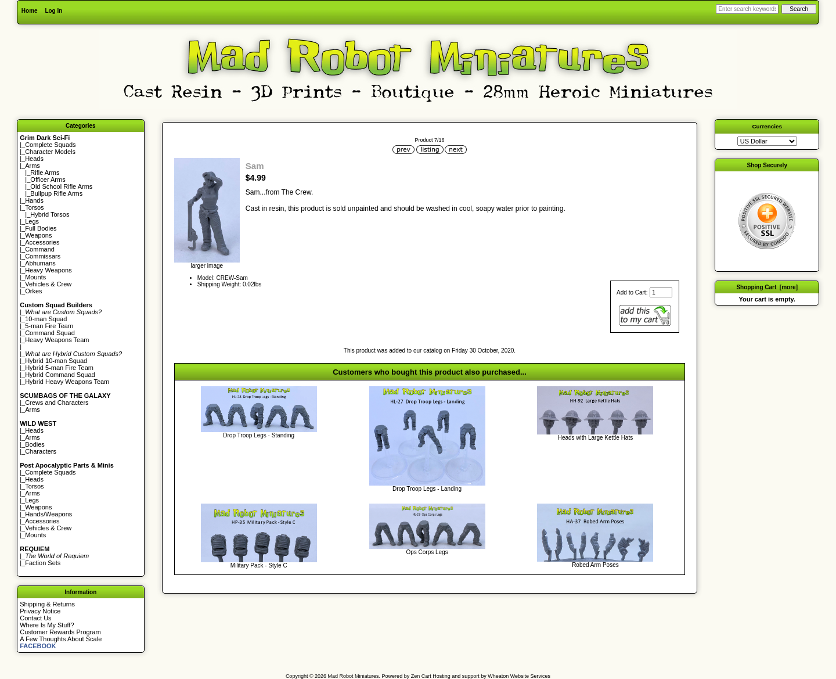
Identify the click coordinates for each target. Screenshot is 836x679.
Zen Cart (421, 676)
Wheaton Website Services (519, 676)
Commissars (42, 256)
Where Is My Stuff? (47, 624)
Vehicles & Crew (48, 284)
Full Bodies (40, 228)
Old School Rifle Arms (61, 186)
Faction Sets (42, 562)
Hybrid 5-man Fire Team (59, 367)
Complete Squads (50, 144)
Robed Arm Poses (595, 565)
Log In (53, 11)
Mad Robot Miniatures (353, 676)
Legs (32, 221)
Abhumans (40, 263)
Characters (40, 451)
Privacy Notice (40, 611)
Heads (34, 158)
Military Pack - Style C (258, 565)
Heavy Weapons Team (57, 339)
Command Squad (50, 332)
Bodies (35, 444)
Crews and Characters (56, 402)
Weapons (38, 235)
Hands (34, 200)
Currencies (767, 126)
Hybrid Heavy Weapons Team (67, 381)
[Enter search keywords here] (747, 9)
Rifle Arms (44, 172)
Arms (32, 409)
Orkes (33, 291)
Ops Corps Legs (427, 552)
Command (40, 249)
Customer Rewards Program (60, 631)
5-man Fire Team (49, 325)
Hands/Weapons (48, 514)
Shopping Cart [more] (767, 287)
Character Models (50, 151)
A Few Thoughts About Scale (61, 638)
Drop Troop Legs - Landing (427, 489)
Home (29, 11)
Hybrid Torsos (49, 214)
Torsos (34, 207)
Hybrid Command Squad (60, 374)
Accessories (42, 242)
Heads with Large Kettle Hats (595, 437)
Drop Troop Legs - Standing (258, 435)
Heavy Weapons (48, 270)
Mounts (35, 277)
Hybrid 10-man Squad (56, 360)
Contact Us (35, 618)
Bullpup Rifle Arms (56, 193)
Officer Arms (47, 179)
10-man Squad (46, 318)
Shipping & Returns (47, 604)
